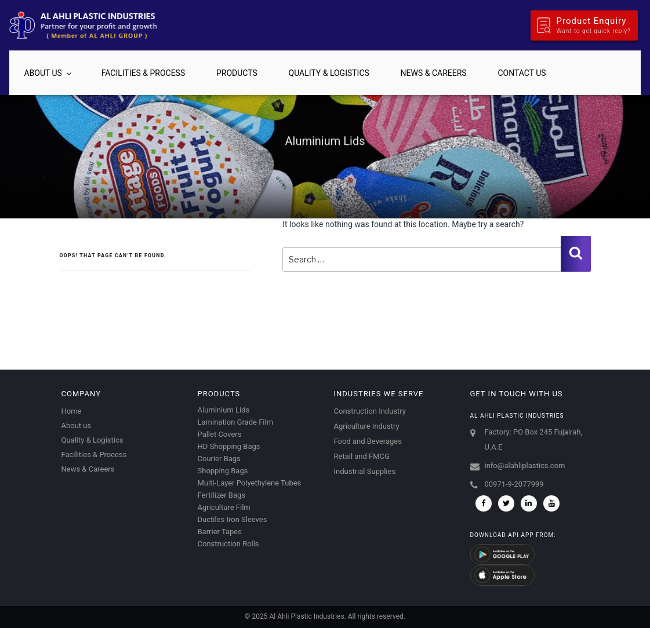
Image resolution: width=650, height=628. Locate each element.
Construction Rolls (228, 543)
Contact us (522, 73)
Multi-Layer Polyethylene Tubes (250, 483)
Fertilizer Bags (221, 495)
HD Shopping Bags (229, 446)
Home (71, 411)
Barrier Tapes (220, 531)
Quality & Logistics (329, 73)
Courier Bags (219, 458)
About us (48, 73)
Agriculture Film (224, 507)
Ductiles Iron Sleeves (232, 519)
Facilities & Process (143, 73)
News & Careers (434, 73)
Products (236, 73)
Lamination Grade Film (236, 422)
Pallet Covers (220, 434)
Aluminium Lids (224, 410)
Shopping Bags (223, 470)
